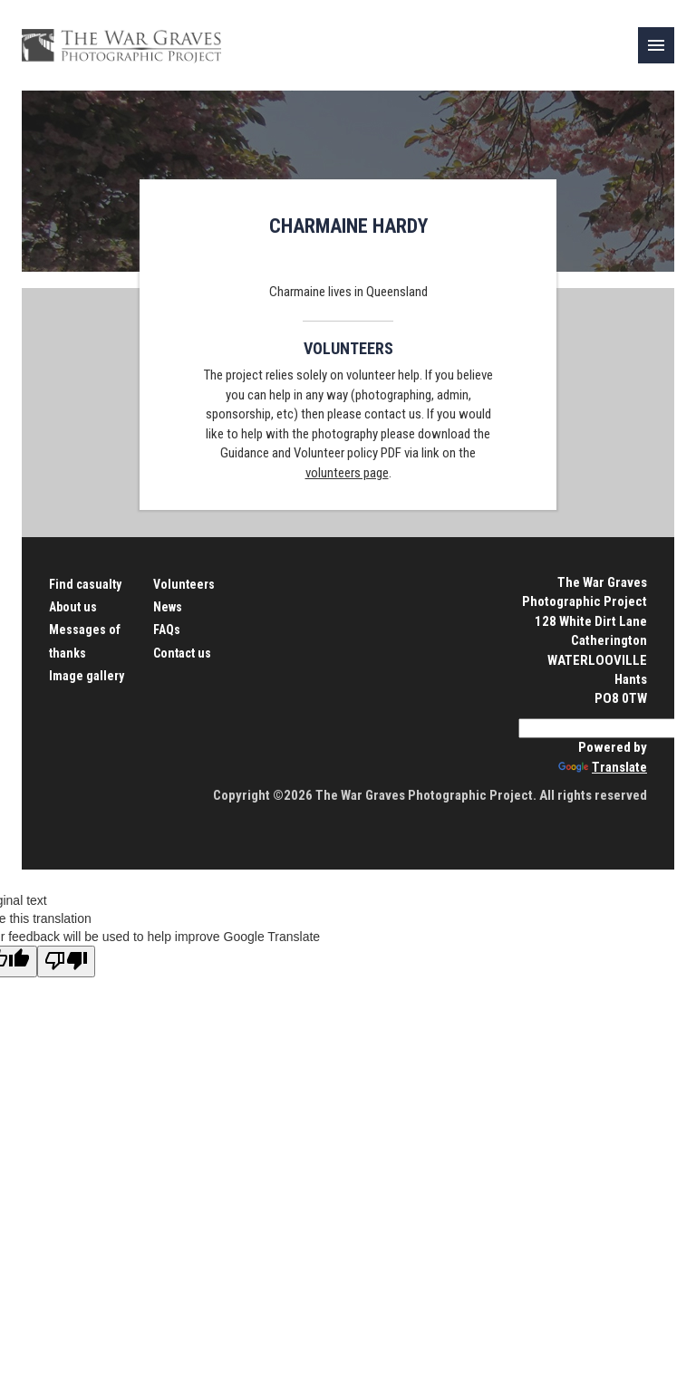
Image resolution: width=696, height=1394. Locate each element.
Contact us (182, 653)
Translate (602, 767)
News (167, 607)
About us (73, 607)
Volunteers (184, 584)
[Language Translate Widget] (606, 728)
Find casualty (85, 584)
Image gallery (86, 675)
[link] (656, 45)
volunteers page (347, 473)
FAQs (166, 629)
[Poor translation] (66, 961)
